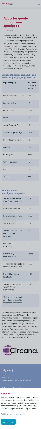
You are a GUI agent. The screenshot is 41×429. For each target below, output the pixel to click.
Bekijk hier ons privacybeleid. (13, 414)
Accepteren (8, 422)
